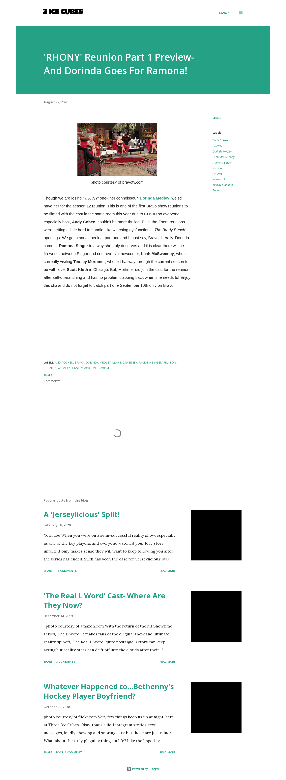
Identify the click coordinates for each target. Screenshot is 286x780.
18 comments (66, 571)
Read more (167, 571)
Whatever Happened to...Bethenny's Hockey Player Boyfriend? (109, 691)
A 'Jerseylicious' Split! (82, 514)
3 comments (65, 661)
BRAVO (217, 146)
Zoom (216, 190)
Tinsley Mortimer (223, 184)
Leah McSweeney (224, 157)
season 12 (219, 179)
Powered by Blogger (143, 769)
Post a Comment (69, 752)
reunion (217, 168)
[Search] (224, 13)
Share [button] (217, 118)
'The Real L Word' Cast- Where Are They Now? (104, 600)
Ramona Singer (222, 162)
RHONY (218, 173)
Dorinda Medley (222, 151)
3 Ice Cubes (63, 13)
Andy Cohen (220, 140)
